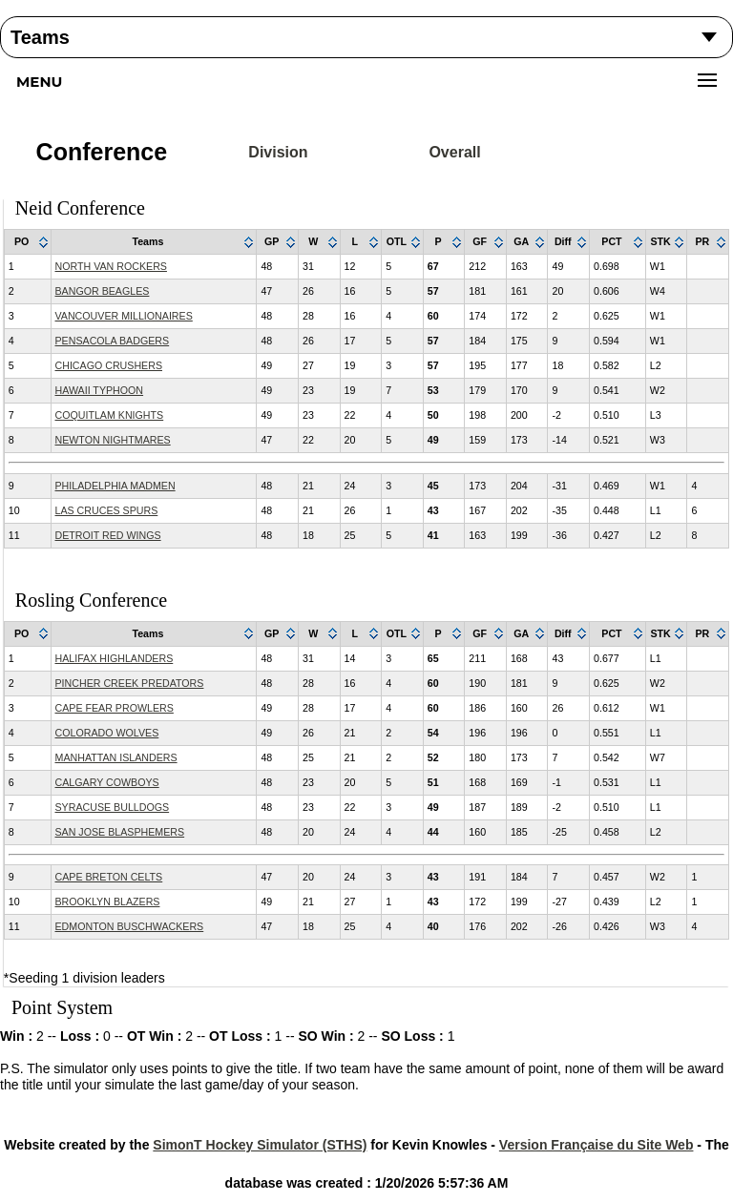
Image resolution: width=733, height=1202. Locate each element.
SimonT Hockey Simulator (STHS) (259, 1144)
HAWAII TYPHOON (99, 390)
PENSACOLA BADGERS (112, 340)
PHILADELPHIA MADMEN (115, 485)
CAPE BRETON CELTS (109, 876)
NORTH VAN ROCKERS (111, 266)
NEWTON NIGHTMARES (113, 440)
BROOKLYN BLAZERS (107, 901)
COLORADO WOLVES (107, 732)
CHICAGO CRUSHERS (109, 365)
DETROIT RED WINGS (108, 535)
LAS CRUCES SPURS (106, 510)
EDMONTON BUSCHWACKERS (129, 926)
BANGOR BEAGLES (102, 291)
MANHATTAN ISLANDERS (116, 757)
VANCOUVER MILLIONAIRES (124, 315)
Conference (102, 151)
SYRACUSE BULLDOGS (112, 807)
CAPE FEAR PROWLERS (114, 708)
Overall (454, 152)
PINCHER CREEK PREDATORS (129, 683)
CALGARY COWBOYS (107, 782)
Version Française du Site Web (596, 1144)
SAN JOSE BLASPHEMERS (120, 832)
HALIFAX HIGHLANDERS (114, 658)
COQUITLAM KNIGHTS (109, 415)
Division (277, 152)
